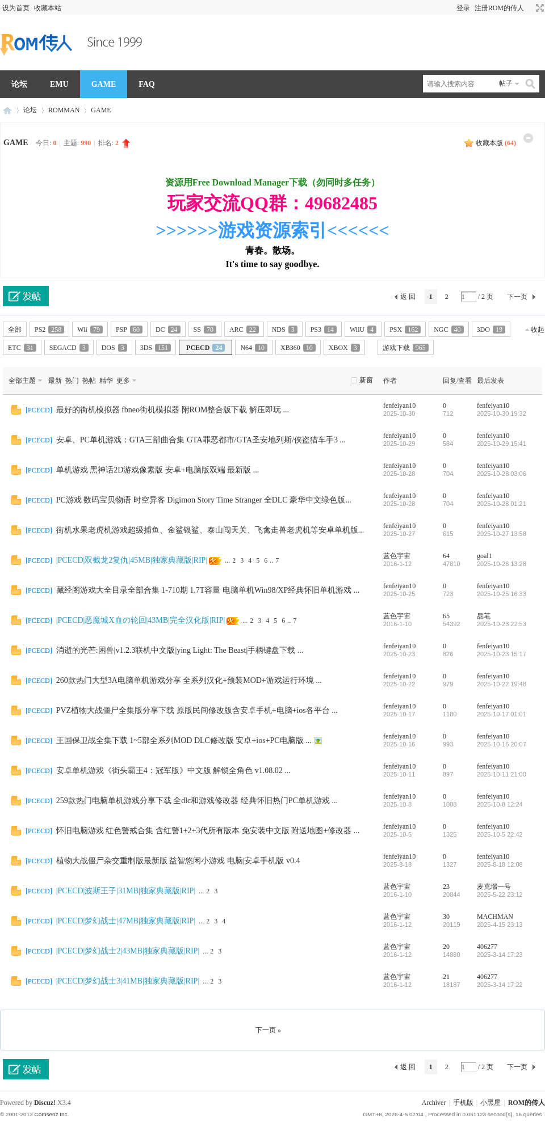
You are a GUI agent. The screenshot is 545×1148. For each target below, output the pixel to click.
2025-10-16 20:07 (501, 744)
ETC (22, 348)
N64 (253, 348)
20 (446, 947)
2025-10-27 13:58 (501, 533)
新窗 (366, 380)
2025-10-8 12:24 (500, 804)
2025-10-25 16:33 (501, 593)
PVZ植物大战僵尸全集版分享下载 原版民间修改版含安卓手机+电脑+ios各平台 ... (197, 710)
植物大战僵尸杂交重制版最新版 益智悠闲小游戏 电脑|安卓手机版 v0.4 (178, 860)
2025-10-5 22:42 (500, 834)
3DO (491, 330)
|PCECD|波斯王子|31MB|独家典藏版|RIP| (126, 891)
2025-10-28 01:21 (501, 503)
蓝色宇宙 (396, 556)
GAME (103, 84)
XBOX (344, 348)
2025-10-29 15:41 (501, 443)
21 (446, 977)
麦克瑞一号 (494, 886)
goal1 (484, 556)
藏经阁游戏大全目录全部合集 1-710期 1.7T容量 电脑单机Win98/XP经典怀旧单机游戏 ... (208, 590)
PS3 (324, 330)
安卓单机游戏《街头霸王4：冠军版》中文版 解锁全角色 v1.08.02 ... (173, 770)
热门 (72, 381)
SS (205, 330)
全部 (15, 330)
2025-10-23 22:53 (501, 624)
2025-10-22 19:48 (501, 684)
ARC (244, 330)
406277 (487, 947)
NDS (284, 330)
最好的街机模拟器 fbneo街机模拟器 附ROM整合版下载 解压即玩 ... (172, 410)
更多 (123, 381)
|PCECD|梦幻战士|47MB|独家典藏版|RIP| (126, 921)
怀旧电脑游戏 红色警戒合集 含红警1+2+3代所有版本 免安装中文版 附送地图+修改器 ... (208, 830)
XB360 (298, 348)
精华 (106, 381)
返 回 (408, 297)
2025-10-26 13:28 (501, 563)
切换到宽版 (538, 8)
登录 (463, 8)
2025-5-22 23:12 (500, 894)
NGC (448, 330)
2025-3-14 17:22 (500, 984)
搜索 (530, 83)
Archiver (434, 1103)
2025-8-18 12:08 (500, 864)
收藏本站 (47, 8)
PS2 (49, 330)
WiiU (363, 330)
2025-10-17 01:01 (501, 714)
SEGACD (69, 348)
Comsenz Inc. (51, 1114)
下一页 (517, 297)
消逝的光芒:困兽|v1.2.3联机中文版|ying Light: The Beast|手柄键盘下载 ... (180, 650)
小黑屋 (490, 1103)
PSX (405, 330)
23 (446, 886)
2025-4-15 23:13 (500, 924)
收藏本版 (496, 143)
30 (446, 917)
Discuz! (45, 1103)
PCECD (205, 348)
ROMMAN (63, 110)
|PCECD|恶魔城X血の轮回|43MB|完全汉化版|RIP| (140, 620)
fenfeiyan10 (399, 406)
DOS (114, 348)
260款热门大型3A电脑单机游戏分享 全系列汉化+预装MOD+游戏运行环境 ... (189, 680)
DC (168, 330)
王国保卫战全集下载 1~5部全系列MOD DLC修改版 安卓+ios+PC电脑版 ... (184, 740)
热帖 (89, 381)
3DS (155, 348)
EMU (59, 84)
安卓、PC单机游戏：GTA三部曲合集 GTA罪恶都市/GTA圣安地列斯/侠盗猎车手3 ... (201, 440)
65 (446, 616)
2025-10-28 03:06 (501, 473)
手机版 (463, 1103)
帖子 (506, 83)
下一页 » (268, 1030)
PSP (129, 330)
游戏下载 (406, 348)
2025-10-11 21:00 (501, 774)
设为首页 (16, 8)
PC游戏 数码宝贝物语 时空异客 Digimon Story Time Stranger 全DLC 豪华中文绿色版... (203, 500)
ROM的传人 (7, 110)
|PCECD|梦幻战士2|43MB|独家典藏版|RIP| (128, 951)
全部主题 (22, 381)
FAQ (147, 84)
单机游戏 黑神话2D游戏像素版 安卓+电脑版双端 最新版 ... (157, 470)
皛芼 (484, 616)
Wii (90, 330)
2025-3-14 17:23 (500, 954)
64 (446, 556)
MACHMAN (495, 917)
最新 (55, 381)
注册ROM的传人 (499, 8)
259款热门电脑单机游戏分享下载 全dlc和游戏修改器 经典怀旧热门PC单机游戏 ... (197, 800)
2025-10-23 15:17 (501, 654)
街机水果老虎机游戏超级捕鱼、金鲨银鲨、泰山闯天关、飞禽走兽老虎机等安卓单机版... (210, 530)
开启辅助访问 (529, 8)
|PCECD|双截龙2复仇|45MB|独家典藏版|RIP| (132, 560)
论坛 (19, 84)
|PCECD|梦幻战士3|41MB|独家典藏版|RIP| (128, 981)
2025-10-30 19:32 (501, 413)
